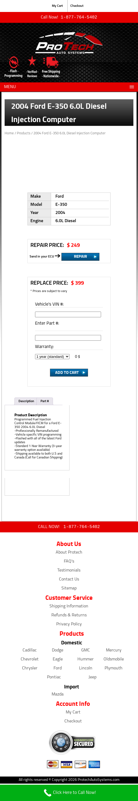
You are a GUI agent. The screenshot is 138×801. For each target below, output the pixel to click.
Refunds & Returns (69, 616)
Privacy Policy (69, 625)
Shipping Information (68, 607)
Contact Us (69, 580)
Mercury (113, 651)
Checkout (76, 6)
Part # (44, 401)
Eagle (58, 660)
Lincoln (85, 669)
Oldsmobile (114, 660)
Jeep (92, 678)
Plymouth (114, 669)
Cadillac (30, 651)
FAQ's (69, 562)
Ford (58, 669)
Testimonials (68, 571)
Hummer (85, 660)
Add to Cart (67, 373)
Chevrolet (30, 660)
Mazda (58, 695)
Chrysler (29, 669)
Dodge (57, 651)
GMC (85, 651)
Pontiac (54, 678)
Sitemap (69, 589)
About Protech (69, 553)
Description (26, 401)
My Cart (57, 6)
